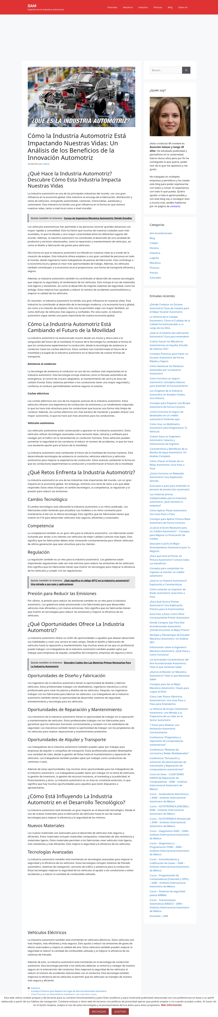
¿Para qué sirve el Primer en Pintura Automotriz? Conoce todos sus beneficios (169, 559)
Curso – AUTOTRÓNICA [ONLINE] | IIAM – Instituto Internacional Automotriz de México (170, 810)
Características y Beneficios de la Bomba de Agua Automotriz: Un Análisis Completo (168, 452)
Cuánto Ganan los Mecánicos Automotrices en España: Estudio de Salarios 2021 (169, 345)
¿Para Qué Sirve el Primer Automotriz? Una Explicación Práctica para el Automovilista (167, 605)
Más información (171, 1005)
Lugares (154, 258)
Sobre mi (183, 7)
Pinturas (158, 7)
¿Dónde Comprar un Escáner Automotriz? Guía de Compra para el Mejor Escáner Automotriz (169, 308)
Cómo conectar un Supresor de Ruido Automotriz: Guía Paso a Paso (168, 593)
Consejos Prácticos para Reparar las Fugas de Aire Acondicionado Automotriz (69, 991)
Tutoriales (112, 7)
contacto (175, 206)
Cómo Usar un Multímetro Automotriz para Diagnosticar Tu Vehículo (168, 427)
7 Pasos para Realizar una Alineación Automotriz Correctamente (164, 728)
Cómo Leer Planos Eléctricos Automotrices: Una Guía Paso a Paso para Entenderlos (168, 700)
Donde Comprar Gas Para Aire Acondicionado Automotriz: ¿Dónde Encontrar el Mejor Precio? (170, 626)
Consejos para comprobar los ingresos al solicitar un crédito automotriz (167, 572)
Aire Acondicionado (161, 233)
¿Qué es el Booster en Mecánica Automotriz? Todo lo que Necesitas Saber (170, 675)
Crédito (154, 243)
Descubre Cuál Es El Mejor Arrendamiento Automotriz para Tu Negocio (170, 547)
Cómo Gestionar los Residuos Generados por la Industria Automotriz (167, 369)
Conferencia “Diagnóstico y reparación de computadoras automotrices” (166, 741)
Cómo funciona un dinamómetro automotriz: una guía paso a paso (64, 994)
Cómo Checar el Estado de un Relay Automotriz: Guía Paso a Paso (167, 464)
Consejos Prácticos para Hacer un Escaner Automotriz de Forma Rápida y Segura (169, 357)
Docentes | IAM (159, 916)
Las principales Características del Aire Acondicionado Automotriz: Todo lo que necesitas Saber (169, 663)
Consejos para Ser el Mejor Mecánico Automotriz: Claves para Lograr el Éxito (169, 687)
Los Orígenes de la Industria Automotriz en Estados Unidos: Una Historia (167, 394)
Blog (170, 7)
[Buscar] (186, 70)
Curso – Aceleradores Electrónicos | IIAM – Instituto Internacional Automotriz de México (169, 797)
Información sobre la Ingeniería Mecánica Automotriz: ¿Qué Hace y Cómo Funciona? (170, 651)
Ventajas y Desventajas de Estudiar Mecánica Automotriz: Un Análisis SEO (170, 638)
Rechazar (99, 1011)
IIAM (32, 5)
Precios (154, 272)
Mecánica (128, 7)
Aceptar (120, 1011)
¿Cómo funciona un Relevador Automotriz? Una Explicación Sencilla (167, 477)
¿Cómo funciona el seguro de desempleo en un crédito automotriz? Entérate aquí (166, 415)
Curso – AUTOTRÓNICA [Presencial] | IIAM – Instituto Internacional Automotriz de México (170, 822)
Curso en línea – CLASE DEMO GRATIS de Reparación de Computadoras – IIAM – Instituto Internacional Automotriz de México (168, 782)
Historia (154, 248)
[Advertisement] (109, 36)
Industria (143, 7)
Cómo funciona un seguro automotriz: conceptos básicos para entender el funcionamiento (169, 382)
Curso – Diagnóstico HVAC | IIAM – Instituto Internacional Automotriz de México (170, 834)
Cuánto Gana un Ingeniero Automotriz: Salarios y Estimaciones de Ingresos (165, 440)
